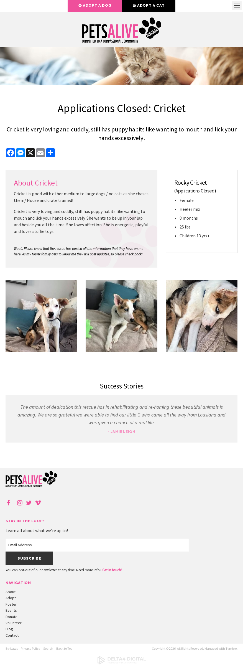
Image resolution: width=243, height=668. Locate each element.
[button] (41, 350)
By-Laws (12, 648)
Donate (11, 616)
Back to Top (64, 648)
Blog (9, 628)
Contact (12, 635)
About (11, 591)
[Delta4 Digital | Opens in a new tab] (122, 663)
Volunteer (14, 622)
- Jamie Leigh (121, 432)
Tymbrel (231, 648)
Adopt (11, 597)
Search (48, 648)
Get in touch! (112, 570)
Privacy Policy (30, 648)
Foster (11, 604)
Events (11, 610)
